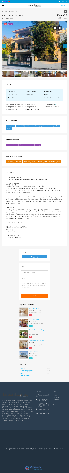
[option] (34, 45)
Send (34, 295)
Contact (56, 399)
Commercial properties (26, 371)
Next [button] (65, 46)
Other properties (25, 376)
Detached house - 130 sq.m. (37, 330)
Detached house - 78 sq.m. (37, 341)
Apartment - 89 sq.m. (35, 319)
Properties (11, 11)
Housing (22, 368)
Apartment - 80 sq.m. (35, 308)
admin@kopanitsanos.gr (43, 413)
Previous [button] (4, 46)
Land (21, 373)
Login (64, 5)
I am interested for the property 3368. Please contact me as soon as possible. (34, 287)
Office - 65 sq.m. (34, 351)
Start (6, 11)
